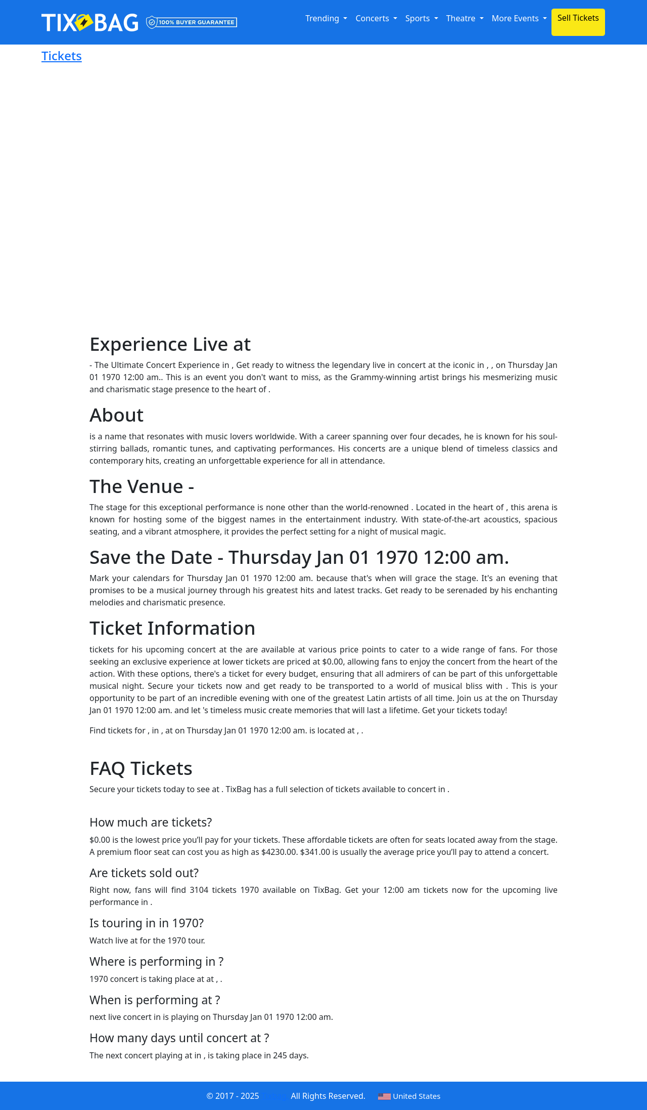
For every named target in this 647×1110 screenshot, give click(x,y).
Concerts (373, 18)
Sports (418, 18)
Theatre (462, 18)
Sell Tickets (578, 17)
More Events (516, 18)
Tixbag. (275, 1095)
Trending (323, 18)
